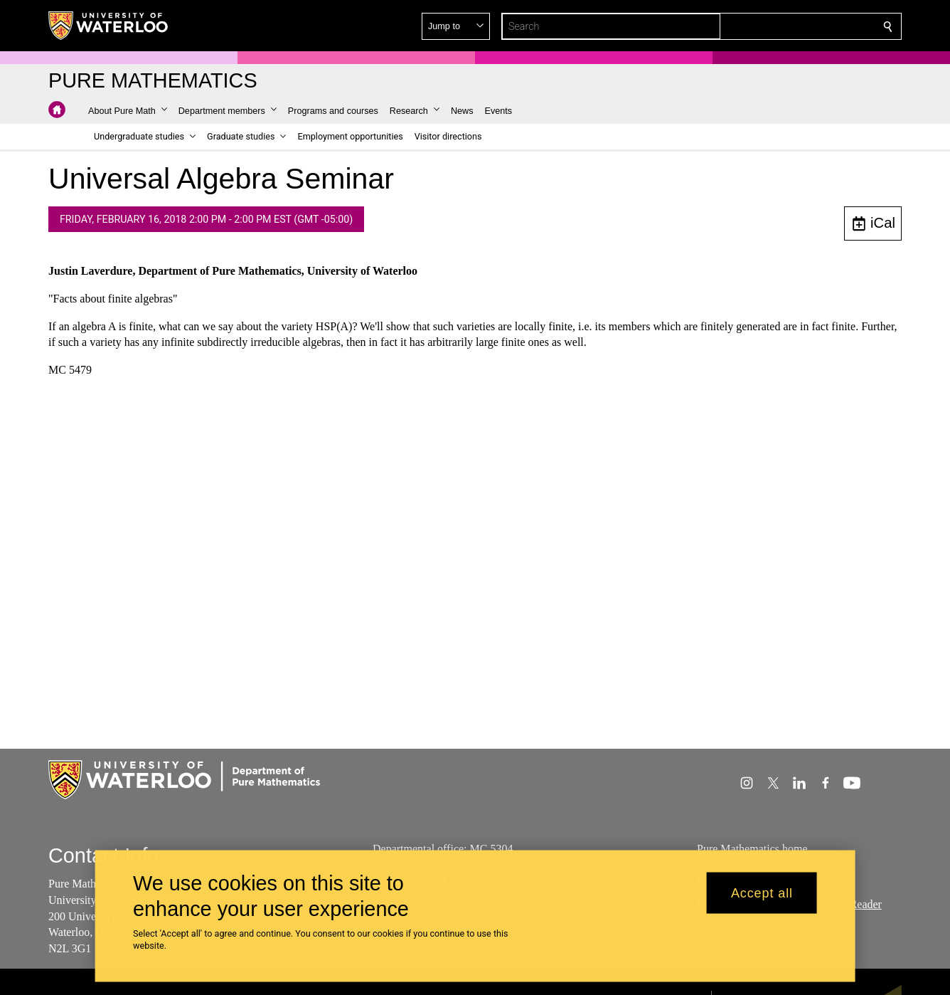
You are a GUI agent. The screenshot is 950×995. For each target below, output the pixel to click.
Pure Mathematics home (752, 849)
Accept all (762, 892)
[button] (785, 26)
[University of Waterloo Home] (108, 25)
